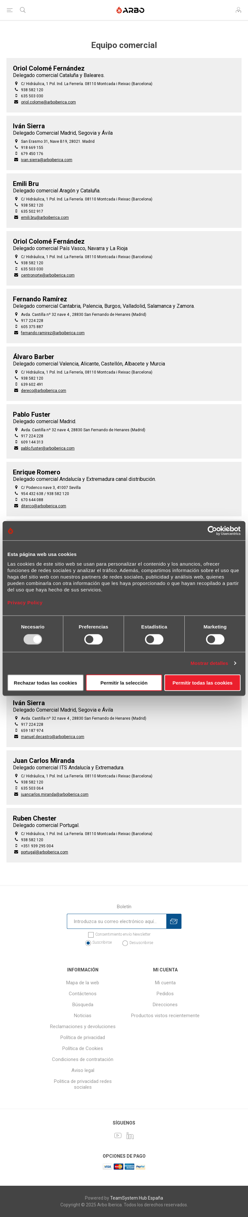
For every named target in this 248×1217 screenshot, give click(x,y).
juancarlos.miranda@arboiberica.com (54, 794)
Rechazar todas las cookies (45, 682)
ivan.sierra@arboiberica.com (46, 160)
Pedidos (165, 994)
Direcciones (165, 1005)
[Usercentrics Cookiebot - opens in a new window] (212, 531)
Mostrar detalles (209, 663)
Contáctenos (83, 994)
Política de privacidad (82, 1037)
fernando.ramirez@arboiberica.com (53, 333)
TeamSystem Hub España (136, 1198)
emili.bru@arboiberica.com (45, 217)
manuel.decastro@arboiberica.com (52, 737)
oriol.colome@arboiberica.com (48, 102)
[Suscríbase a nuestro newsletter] (116, 921)
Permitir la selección (124, 682)
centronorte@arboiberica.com (48, 275)
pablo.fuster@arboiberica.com (48, 448)
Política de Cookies (82, 1048)
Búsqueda (82, 1005)
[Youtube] (118, 1135)
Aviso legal (82, 1070)
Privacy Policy (25, 602)
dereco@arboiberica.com (43, 390)
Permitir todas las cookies (202, 682)
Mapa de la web (82, 983)
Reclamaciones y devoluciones (83, 1026)
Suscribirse (102, 942)
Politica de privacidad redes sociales (83, 1084)
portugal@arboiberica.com (44, 852)
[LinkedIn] (130, 1135)
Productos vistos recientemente (165, 1015)
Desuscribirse (141, 942)
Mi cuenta (165, 983)
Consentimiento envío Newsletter (122, 934)
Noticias (82, 1015)
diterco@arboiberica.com (43, 506)
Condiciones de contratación (82, 1059)
